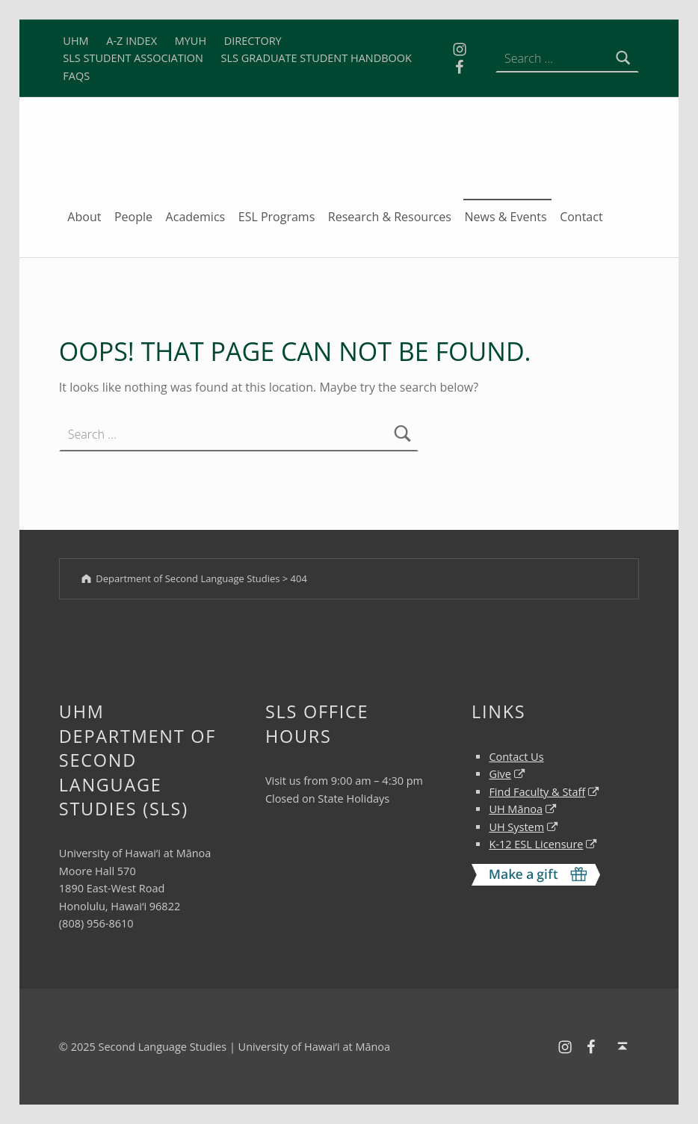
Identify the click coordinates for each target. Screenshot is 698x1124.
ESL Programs (276, 217)
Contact (581, 217)
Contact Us (516, 757)
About (84, 217)
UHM (75, 41)
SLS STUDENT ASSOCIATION (133, 58)
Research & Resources (389, 217)
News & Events (506, 217)
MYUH (190, 41)
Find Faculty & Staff (537, 792)
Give (500, 774)
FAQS (76, 76)
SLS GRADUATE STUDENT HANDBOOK (316, 58)
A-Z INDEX (131, 41)
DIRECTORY (253, 41)
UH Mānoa (516, 809)
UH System (516, 827)
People (133, 217)
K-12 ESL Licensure (536, 844)
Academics (196, 217)
